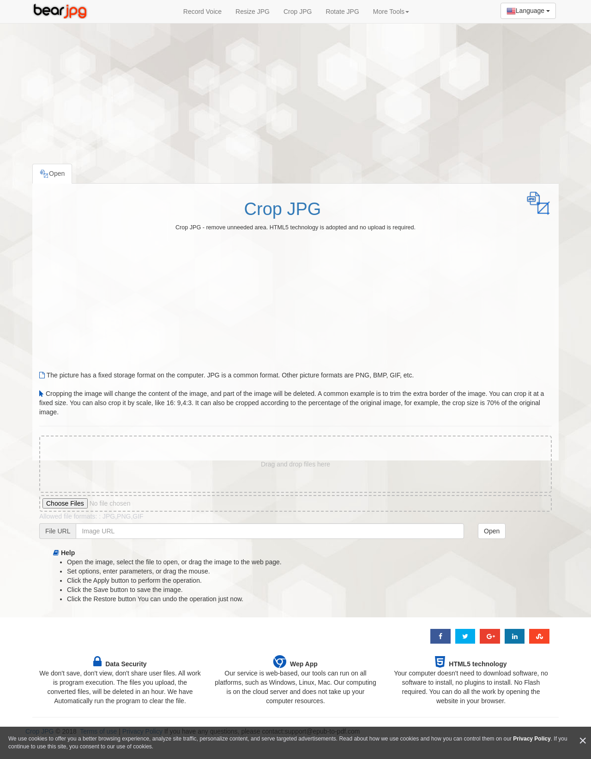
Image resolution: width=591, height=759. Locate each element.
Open (492, 531)
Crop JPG (297, 11)
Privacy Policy (531, 738)
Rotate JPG (342, 11)
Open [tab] (52, 174)
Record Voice (202, 11)
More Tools (391, 11)
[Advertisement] (295, 90)
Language (528, 11)
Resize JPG (252, 11)
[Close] (583, 741)
